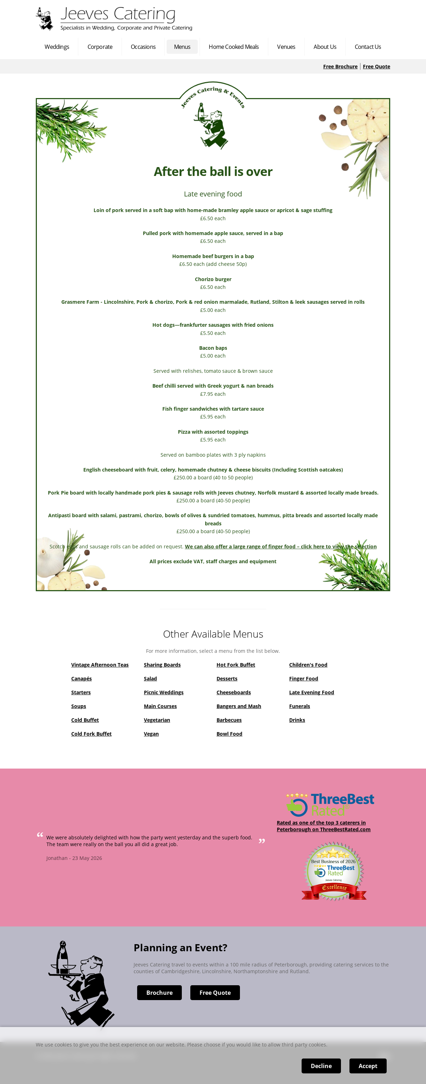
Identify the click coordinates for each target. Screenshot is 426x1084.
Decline (321, 1066)
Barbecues (229, 720)
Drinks (297, 720)
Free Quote (376, 66)
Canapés (81, 678)
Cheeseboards (234, 692)
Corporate (100, 47)
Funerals (299, 706)
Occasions (143, 47)
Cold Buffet (85, 720)
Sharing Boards (162, 664)
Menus (182, 47)
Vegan (151, 733)
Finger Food (303, 678)
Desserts (227, 678)
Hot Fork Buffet (236, 664)
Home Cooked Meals (234, 47)
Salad (150, 678)
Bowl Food (229, 733)
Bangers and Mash (239, 706)
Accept (368, 1066)
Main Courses (160, 706)
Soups (78, 706)
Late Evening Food (311, 692)
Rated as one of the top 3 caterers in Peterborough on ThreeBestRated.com (324, 826)
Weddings (57, 47)
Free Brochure (340, 66)
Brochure (159, 993)
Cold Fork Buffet (91, 733)
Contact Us (368, 47)
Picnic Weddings (164, 692)
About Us (325, 47)
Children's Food (308, 664)
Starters (81, 692)
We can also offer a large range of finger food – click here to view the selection (281, 546)
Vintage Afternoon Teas (100, 664)
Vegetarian (157, 720)
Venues (286, 47)
